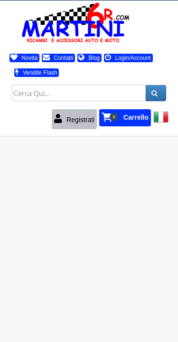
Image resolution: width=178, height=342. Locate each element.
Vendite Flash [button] (36, 72)
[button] (125, 117)
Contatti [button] (58, 58)
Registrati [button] (74, 119)
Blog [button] (89, 58)
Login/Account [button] (128, 58)
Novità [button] (23, 58)
